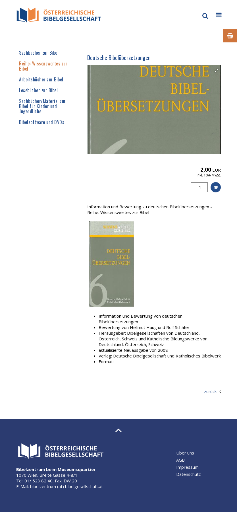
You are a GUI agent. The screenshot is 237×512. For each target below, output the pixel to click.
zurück (210, 391)
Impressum (187, 467)
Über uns (185, 453)
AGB (180, 460)
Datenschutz (188, 474)
